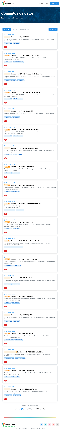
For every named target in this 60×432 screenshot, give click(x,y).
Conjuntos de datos (15, 18)
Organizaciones (43, 3)
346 (38, 408)
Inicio (3, 18)
